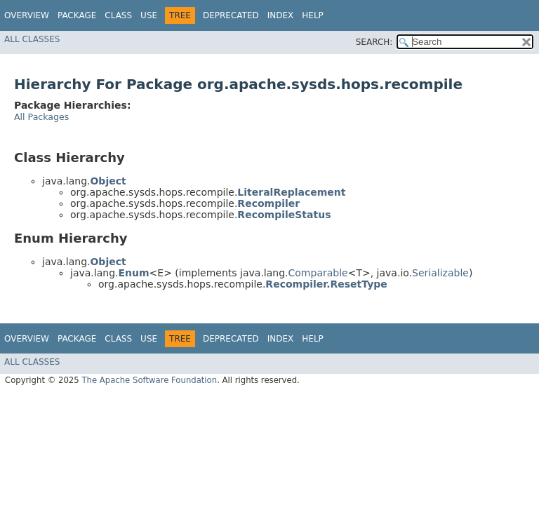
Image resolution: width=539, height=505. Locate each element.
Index (280, 15)
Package (77, 15)
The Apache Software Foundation (149, 380)
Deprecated (231, 15)
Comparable (318, 272)
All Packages (41, 117)
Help (313, 15)
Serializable (440, 272)
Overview (26, 15)
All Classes (32, 39)
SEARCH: (374, 42)
